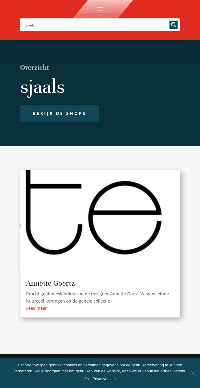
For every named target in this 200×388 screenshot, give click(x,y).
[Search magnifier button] (174, 24)
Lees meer (36, 308)
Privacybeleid (103, 379)
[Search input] (96, 24)
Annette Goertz (50, 283)
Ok (87, 379)
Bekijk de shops (59, 113)
